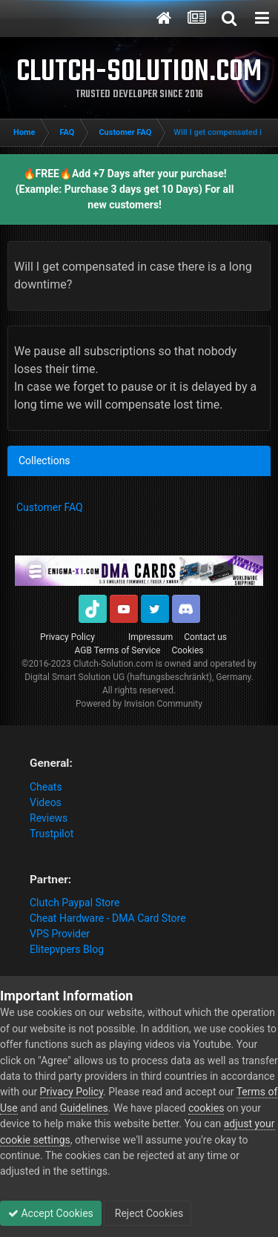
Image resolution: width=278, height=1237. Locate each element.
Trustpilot (51, 833)
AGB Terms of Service (118, 650)
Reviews (48, 818)
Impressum (150, 637)
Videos (46, 802)
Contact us (205, 637)
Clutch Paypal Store (74, 902)
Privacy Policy (67, 637)
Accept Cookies (50, 1213)
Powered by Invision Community (139, 704)
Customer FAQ (49, 507)
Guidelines (84, 1108)
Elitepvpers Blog (67, 949)
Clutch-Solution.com (113, 664)
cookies (206, 1108)
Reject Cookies (147, 1213)
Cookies (187, 650)
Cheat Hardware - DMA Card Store (108, 918)
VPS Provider (60, 934)
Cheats (46, 787)
